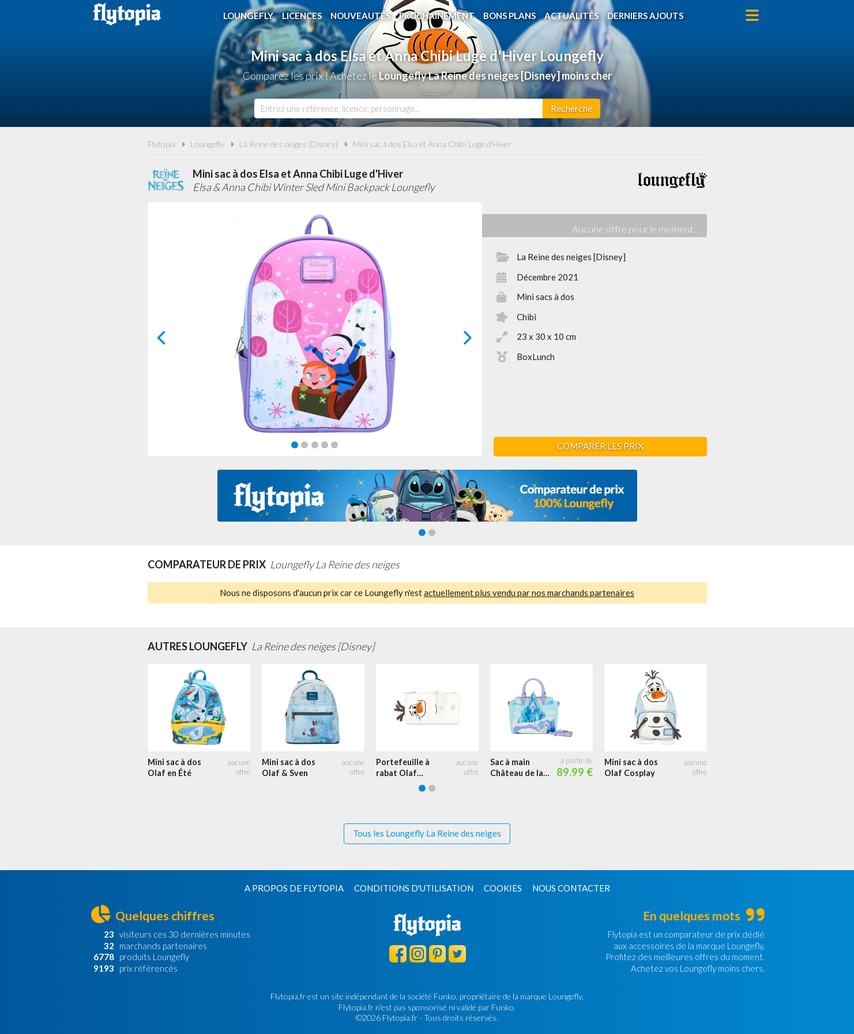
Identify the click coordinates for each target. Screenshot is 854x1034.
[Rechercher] (571, 108)
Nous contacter (571, 888)
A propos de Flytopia (294, 888)
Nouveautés (360, 15)
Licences (302, 15)
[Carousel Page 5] (334, 444)
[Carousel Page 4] (324, 444)
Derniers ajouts (645, 15)
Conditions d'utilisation (413, 888)
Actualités (571, 15)
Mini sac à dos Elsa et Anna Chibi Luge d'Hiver (432, 144)
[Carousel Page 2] (304, 444)
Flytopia (127, 14)
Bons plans (509, 15)
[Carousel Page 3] (314, 444)
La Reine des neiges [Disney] (288, 144)
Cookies (503, 888)
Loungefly (248, 15)
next (454, 340)
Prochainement (437, 15)
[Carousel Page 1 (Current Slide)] (294, 444)
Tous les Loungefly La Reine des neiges (427, 833)
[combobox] (398, 108)
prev (174, 340)
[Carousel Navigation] (314, 337)
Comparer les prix (600, 446)
